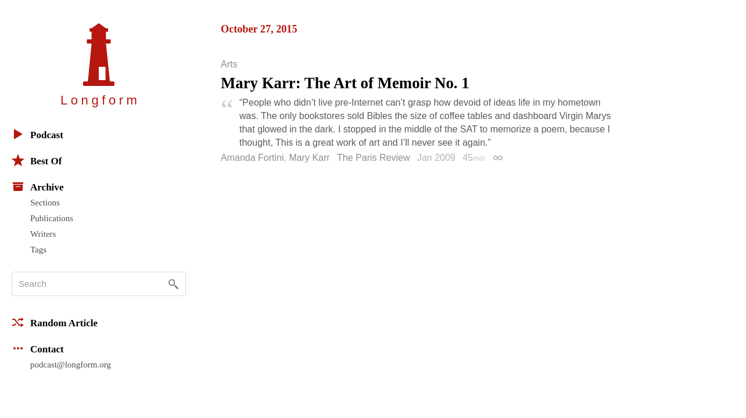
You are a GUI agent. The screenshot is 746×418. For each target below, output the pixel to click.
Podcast (37, 134)
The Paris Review (373, 158)
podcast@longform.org (70, 364)
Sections (45, 202)
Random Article (55, 322)
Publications (51, 218)
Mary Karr (309, 158)
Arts (229, 64)
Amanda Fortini (252, 158)
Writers (43, 234)
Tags (38, 249)
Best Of (37, 160)
